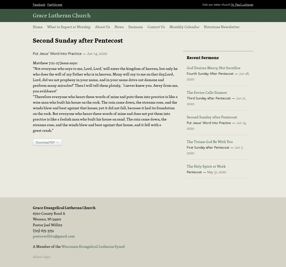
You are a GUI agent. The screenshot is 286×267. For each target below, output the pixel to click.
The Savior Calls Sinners (207, 92)
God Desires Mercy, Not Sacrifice (213, 68)
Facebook (39, 4)
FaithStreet (54, 4)
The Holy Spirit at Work (206, 166)
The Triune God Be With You (210, 141)
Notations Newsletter (222, 27)
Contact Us (156, 27)
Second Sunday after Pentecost (212, 117)
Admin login (41, 256)
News (119, 27)
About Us (102, 27)
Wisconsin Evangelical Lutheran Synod (93, 246)
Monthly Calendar (184, 27)
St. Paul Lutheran (242, 4)
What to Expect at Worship (69, 27)
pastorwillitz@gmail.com (54, 236)
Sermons (135, 27)
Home (38, 27)
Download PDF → (47, 142)
